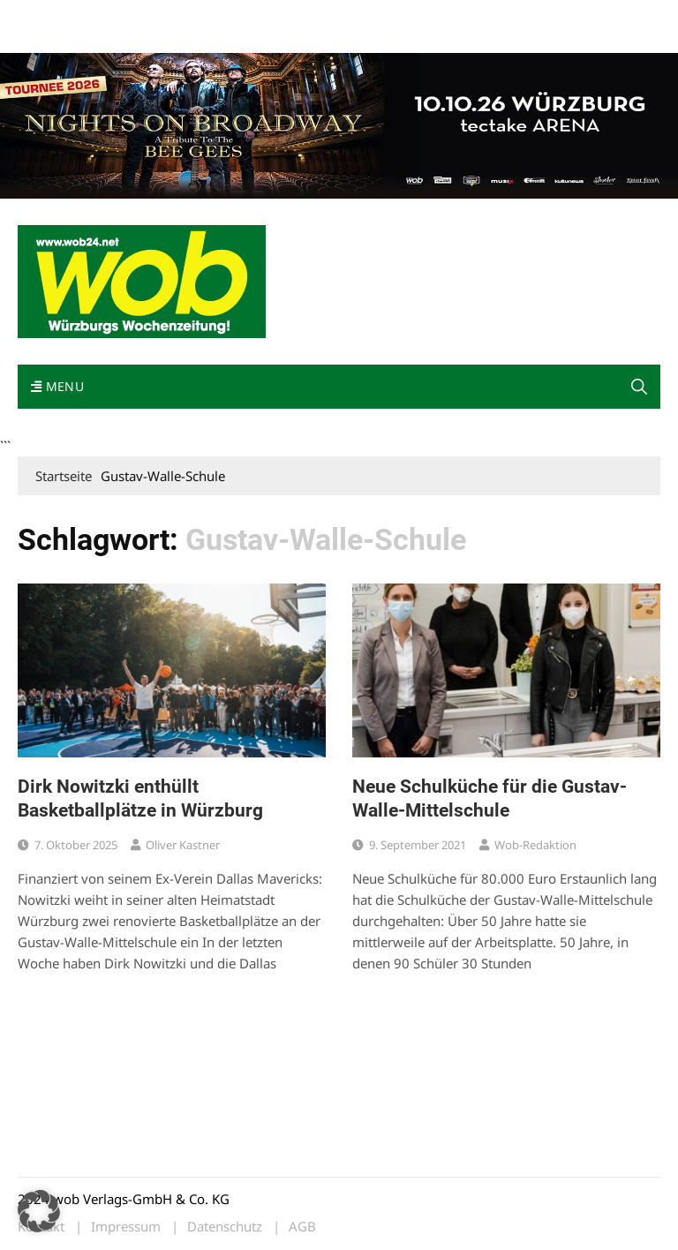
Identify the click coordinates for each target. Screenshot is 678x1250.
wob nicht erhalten (139, 16)
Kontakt (219, 16)
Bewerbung (48, 37)
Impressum (279, 16)
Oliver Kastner (183, 845)
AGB (302, 1226)
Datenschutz (224, 1226)
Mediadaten (49, 16)
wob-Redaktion (535, 845)
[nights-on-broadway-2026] (339, 123)
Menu (57, 386)
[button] (639, 387)
